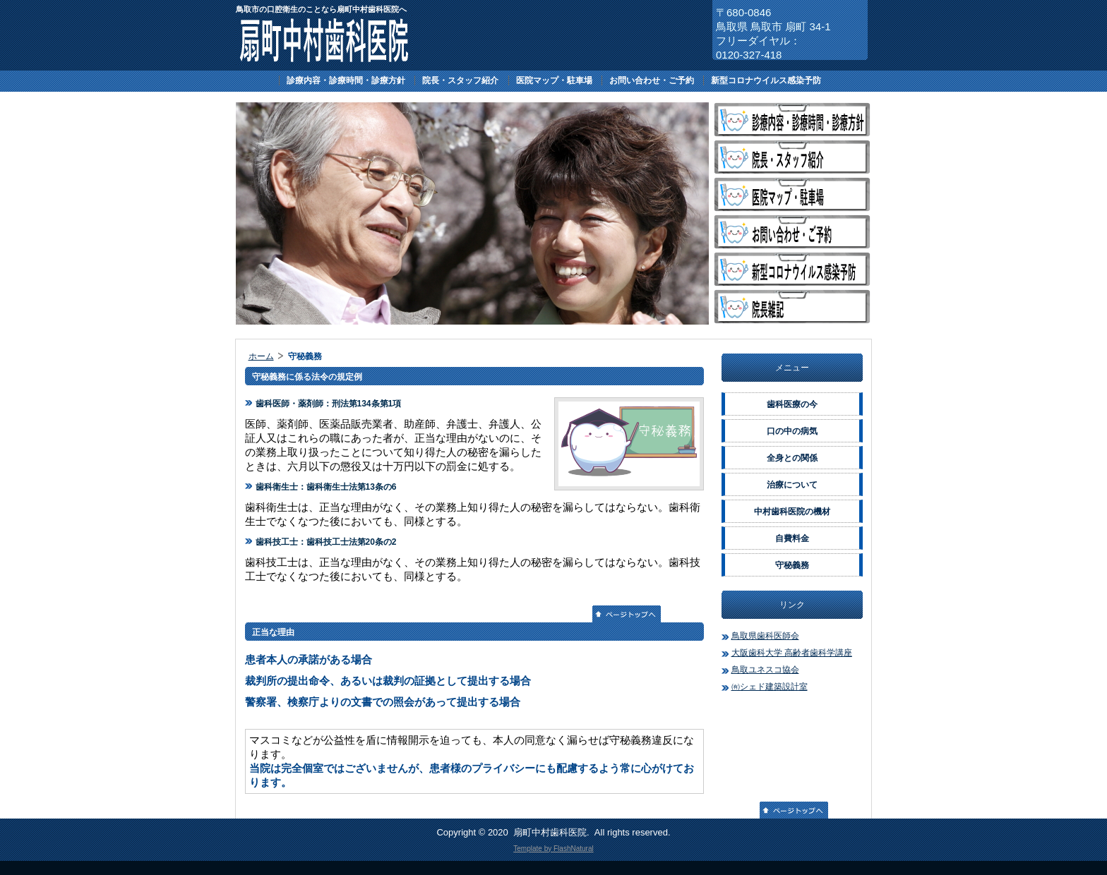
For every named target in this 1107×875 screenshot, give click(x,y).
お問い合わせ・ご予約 (651, 80)
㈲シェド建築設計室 (769, 687)
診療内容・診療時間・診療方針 (346, 80)
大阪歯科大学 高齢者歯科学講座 (791, 653)
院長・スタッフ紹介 (460, 80)
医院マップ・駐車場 (554, 80)
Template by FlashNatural (553, 848)
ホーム (261, 356)
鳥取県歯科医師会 (765, 636)
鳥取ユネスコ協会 (765, 670)
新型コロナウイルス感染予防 (766, 80)
